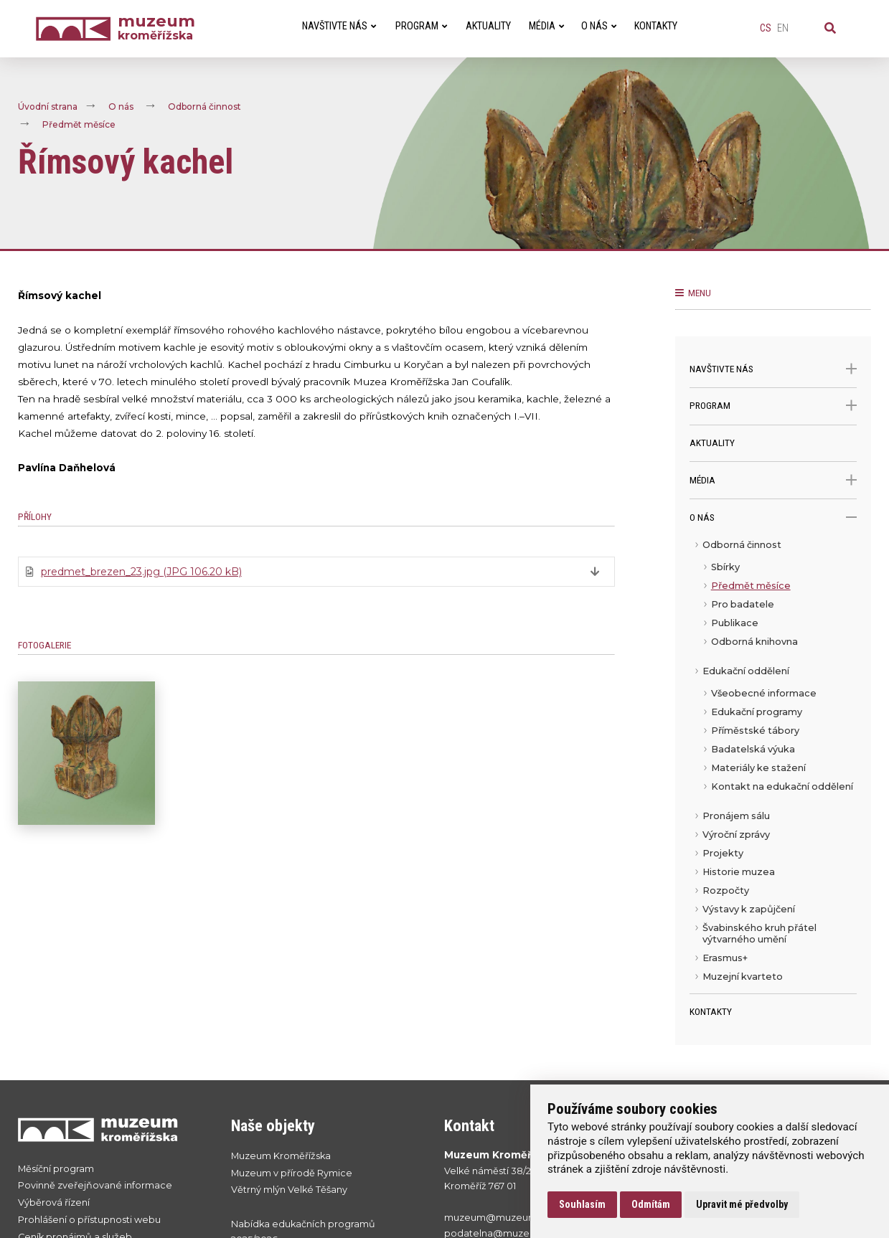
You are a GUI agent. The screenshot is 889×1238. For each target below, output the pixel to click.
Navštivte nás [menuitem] (339, 26)
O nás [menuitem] (598, 26)
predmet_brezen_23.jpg (141, 571)
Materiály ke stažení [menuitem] (758, 767)
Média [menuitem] (546, 26)
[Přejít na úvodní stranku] (110, 1129)
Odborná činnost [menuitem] (741, 544)
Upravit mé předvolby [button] (742, 1204)
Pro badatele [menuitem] (742, 604)
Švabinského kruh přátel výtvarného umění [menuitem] (759, 933)
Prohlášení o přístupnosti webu (89, 1219)
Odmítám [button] (650, 1204)
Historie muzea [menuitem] (738, 871)
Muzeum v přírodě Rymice (291, 1173)
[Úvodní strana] (77, 29)
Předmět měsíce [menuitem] (751, 585)
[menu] (773, 764)
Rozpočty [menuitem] (725, 890)
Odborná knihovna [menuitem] (754, 641)
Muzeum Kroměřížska (281, 1155)
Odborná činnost (204, 106)
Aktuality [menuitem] (488, 26)
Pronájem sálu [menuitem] (736, 816)
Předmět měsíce (79, 124)
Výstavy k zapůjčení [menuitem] (748, 909)
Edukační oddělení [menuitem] (745, 671)
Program (773, 406)
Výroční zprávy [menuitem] (736, 834)
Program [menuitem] (421, 26)
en (783, 28)
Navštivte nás (773, 369)
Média (773, 480)
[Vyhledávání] (830, 28)
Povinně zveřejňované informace (95, 1185)
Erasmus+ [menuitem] (725, 958)
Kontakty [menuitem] (655, 26)
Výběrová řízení (54, 1202)
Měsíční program (56, 1168)
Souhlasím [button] (582, 1204)
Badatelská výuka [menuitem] (753, 749)
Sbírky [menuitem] (725, 567)
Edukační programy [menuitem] (756, 712)
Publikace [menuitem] (734, 623)
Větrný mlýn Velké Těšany (289, 1189)
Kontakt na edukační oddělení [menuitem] (782, 786)
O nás (120, 106)
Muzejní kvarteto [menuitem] (742, 976)
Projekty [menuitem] (722, 853)
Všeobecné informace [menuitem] (764, 693)
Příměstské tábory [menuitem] (755, 730)
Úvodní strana (47, 106)
